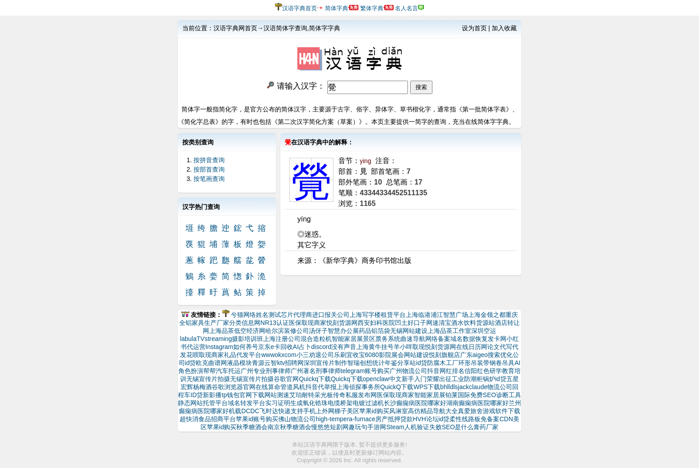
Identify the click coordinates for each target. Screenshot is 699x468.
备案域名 (450, 338)
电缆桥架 (340, 402)
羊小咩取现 (409, 346)
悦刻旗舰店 (444, 354)
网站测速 (276, 394)
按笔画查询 (209, 178)
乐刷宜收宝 (349, 354)
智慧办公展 (343, 330)
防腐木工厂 (442, 362)
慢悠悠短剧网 (330, 427)
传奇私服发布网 (355, 394)
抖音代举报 (321, 386)
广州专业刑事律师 (266, 370)
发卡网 (497, 338)
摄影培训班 (247, 338)
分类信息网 (244, 322)
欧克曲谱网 (211, 362)
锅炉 (489, 378)
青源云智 (264, 362)
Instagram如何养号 (232, 346)
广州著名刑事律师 (316, 370)
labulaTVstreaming (206, 338)
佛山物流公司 (297, 419)
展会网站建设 (410, 354)
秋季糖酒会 (251, 427)
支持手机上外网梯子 (319, 411)
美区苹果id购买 (368, 411)
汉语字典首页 (299, 8)
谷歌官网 (286, 378)
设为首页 (474, 28)
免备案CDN (497, 419)
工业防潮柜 (467, 378)
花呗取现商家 (205, 354)
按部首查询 (209, 169)
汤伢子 (318, 330)
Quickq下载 (315, 378)
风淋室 (398, 411)
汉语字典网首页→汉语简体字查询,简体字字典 (277, 28)
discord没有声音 (333, 346)
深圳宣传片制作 (325, 362)
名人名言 (406, 8)
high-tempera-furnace (345, 419)
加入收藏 (504, 28)
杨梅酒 (202, 386)
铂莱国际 (457, 394)
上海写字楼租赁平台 (378, 314)
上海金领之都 (487, 314)
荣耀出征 (439, 378)
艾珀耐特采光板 (311, 394)
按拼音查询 (209, 160)
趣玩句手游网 (367, 427)
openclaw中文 (382, 378)
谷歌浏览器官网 (233, 386)
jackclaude (472, 386)
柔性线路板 (465, 419)
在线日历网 (471, 346)
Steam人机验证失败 (413, 427)
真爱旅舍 (470, 411)
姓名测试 (268, 314)
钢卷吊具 (501, 362)
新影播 (212, 394)
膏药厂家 (485, 427)
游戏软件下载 (501, 411)
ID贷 (196, 394)
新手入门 (414, 378)
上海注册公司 (281, 338)
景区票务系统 (381, 338)
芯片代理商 (296, 314)
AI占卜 (302, 346)
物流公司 (499, 386)
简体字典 (336, 8)
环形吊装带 (473, 362)
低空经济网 (249, 330)
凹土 (401, 322)
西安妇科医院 (376, 322)
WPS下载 (426, 386)
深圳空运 (483, 330)
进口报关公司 (331, 314)
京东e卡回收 (275, 346)
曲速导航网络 (419, 338)
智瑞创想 (359, 362)
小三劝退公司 (315, 354)
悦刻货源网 (342, 322)
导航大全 (445, 411)
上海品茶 (221, 330)
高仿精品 (420, 411)
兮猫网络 (243, 314)
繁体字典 (371, 8)
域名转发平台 (246, 402)
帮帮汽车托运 (222, 370)
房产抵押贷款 (394, 419)
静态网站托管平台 (203, 402)
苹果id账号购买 (257, 419)
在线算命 (267, 386)
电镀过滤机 (368, 402)
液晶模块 (239, 362)
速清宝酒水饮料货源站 (463, 322)
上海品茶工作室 (449, 330)
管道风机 (292, 386)
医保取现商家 (307, 322)
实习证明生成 (284, 402)
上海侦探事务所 (358, 386)
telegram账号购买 (365, 370)
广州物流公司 (408, 370)
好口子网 (419, 322)
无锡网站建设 (409, 330)
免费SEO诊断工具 (495, 394)
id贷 (190, 362)
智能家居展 (347, 338)
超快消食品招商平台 (208, 419)
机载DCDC (244, 411)
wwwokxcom (278, 354)
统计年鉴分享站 (394, 362)
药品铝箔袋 (374, 330)
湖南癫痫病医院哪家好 (477, 402)
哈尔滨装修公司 (287, 330)
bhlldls (449, 386)
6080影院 (378, 354)
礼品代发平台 (242, 354)
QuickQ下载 (397, 386)
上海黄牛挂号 (375, 346)
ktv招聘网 (290, 362)
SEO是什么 (458, 427)
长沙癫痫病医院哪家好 (415, 402)
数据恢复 (475, 338)
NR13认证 (274, 322)
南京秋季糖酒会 (289, 427)
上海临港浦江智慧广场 (437, 314)
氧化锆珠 (315, 402)
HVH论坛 (426, 419)
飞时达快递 (275, 411)
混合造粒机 (316, 338)
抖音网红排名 (446, 370)
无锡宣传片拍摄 (208, 378)
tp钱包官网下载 (243, 394)
